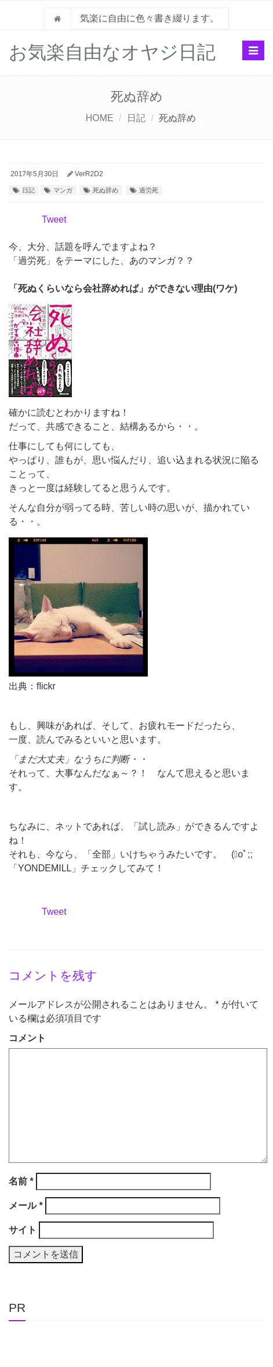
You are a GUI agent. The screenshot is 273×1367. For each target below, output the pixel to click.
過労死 (148, 190)
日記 (136, 118)
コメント (27, 1038)
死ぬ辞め (105, 190)
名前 (21, 1181)
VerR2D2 (89, 174)
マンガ (62, 190)
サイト (23, 1230)
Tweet (54, 219)
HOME (100, 118)
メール (26, 1205)
